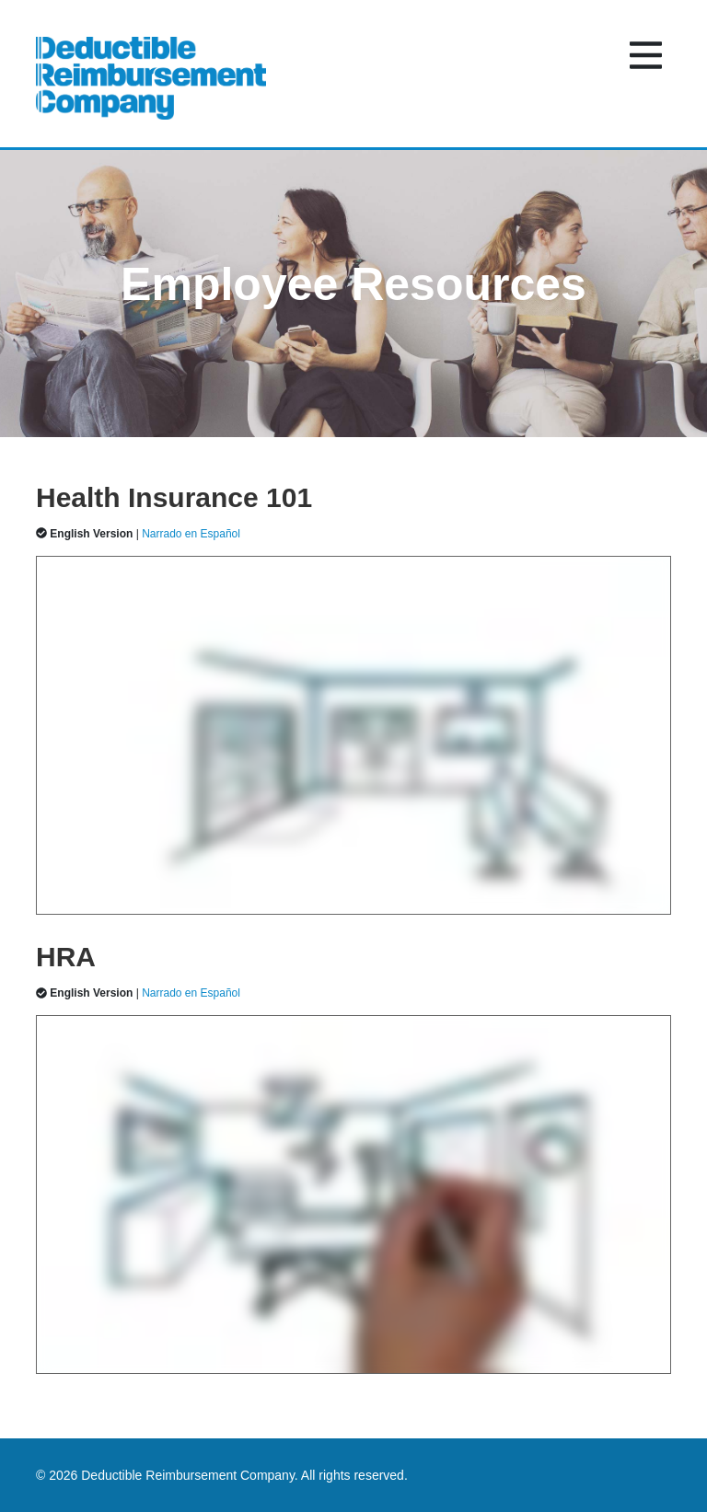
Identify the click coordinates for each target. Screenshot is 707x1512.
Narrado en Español (191, 533)
